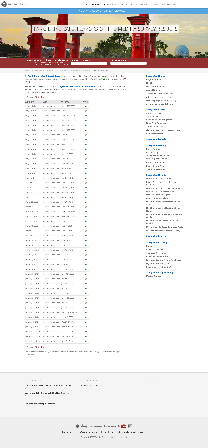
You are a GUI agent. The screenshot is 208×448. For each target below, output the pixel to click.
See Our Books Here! (129, 11)
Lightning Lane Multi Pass (158, 263)
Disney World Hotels (156, 139)
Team (105, 432)
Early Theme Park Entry (157, 256)
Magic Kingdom (153, 79)
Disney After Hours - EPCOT (159, 178)
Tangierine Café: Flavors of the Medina (73, 71)
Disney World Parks (155, 76)
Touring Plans (152, 116)
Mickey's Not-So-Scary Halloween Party (164, 227)
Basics (149, 246)
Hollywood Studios (155, 86)
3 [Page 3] (38, 97)
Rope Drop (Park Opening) (158, 267)
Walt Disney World (95, 5)
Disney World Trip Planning (159, 272)
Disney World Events (156, 175)
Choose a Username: (80, 60)
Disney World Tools (155, 109)
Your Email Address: (119, 60)
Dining (50, 71)
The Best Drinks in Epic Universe (40, 403)
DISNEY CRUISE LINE (149, 5)
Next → (44, 97)
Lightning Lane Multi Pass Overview (163, 130)
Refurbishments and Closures (160, 104)
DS (167, 155)
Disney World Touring (156, 242)
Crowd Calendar (153, 113)
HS (154, 155)
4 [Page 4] (39, 97)
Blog (63, 432)
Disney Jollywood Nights (157, 198)
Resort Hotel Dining (155, 162)
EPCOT (149, 83)
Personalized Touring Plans (159, 119)
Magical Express (153, 276)
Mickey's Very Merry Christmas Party (163, 230)
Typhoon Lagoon (154, 93)
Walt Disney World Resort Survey (43, 76)
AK (158, 155)
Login (163, 5)
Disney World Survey (156, 236)
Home (27, 71)
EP (151, 155)
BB (164, 155)
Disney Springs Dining (156, 158)
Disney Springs (153, 100)
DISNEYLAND (112, 5)
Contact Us (142, 432)
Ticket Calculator (154, 126)
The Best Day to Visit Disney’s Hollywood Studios (48, 385)
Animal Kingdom (154, 90)
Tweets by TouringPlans (90, 385)
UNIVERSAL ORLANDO (129, 5)
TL (161, 155)
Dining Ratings (153, 149)
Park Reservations (154, 133)
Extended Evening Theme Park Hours (163, 260)
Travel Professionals (119, 432)
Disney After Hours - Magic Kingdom (163, 188)
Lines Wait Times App (156, 123)
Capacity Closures (154, 249)
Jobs (133, 432)
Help (69, 432)
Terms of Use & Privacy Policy (87, 432)
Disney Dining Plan (155, 166)
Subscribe (172, 5)
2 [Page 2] (36, 97)
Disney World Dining (156, 145)
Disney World (38, 71)
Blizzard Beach (153, 97)
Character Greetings (156, 253)
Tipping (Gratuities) (155, 169)
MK (148, 155)
